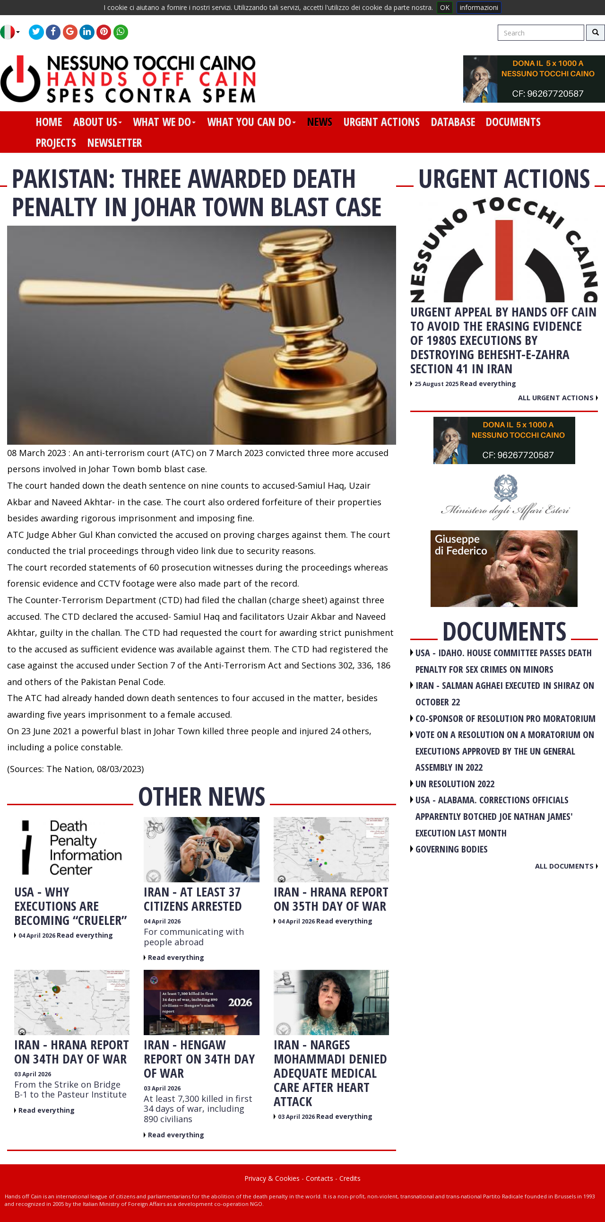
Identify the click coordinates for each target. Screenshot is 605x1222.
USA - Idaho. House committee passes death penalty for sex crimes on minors (503, 661)
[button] (13, 32)
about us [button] (97, 121)
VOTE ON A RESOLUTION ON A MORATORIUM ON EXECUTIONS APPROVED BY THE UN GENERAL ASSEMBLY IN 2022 (504, 751)
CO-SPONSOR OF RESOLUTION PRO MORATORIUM (505, 718)
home (49, 121)
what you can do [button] (251, 121)
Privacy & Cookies (272, 1178)
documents (513, 121)
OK (444, 7)
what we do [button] (164, 121)
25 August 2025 (437, 384)
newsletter (114, 142)
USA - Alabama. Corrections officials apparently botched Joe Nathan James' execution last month (494, 816)
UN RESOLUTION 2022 (454, 783)
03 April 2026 (32, 1074)
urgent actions (382, 121)
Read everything (85, 935)
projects (56, 142)
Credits (350, 1178)
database (453, 121)
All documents (566, 865)
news (319, 121)
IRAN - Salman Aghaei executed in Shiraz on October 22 (504, 693)
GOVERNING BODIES (451, 849)
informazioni (479, 7)
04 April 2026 (37, 936)
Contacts (319, 1178)
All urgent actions (558, 397)
